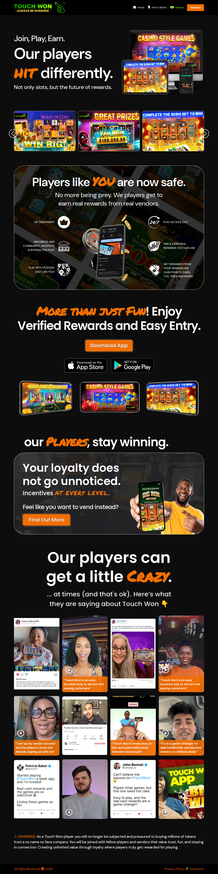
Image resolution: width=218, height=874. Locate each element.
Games (177, 7)
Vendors (195, 7)
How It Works (157, 7)
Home (138, 7)
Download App (109, 345)
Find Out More (46, 519)
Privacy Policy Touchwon (184, 869)
